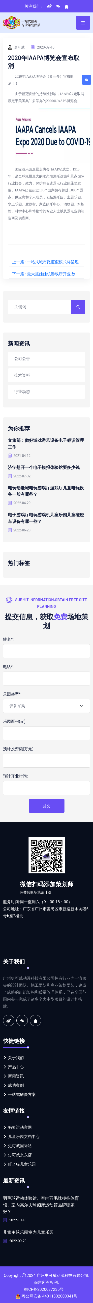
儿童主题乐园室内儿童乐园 (30, 1230)
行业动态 (22, 391)
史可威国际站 (20, 1144)
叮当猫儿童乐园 (22, 1163)
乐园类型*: (12, 692)
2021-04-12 (19, 455)
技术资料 (22, 375)
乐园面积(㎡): (15, 720)
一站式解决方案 (22, 1093)
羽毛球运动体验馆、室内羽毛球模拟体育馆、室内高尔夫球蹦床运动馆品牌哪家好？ (41, 1203)
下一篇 (48, 273)
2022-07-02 (19, 475)
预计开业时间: (15, 775)
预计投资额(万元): (18, 747)
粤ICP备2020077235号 (43, 1287)
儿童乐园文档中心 (24, 1135)
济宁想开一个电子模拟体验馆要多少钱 (46, 466)
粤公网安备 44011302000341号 (50, 1294)
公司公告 (22, 358)
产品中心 (16, 1065)
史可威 (16, 47)
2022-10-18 (15, 1218)
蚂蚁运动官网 (20, 1126)
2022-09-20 (15, 1239)
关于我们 (16, 1056)
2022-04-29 (19, 502)
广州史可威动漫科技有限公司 (62, 1273)
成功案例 (16, 1084)
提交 (46, 805)
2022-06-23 (19, 529)
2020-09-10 (43, 47)
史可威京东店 (20, 1153)
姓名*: (8, 638)
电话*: (8, 665)
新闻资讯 (16, 1075)
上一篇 (45, 261)
